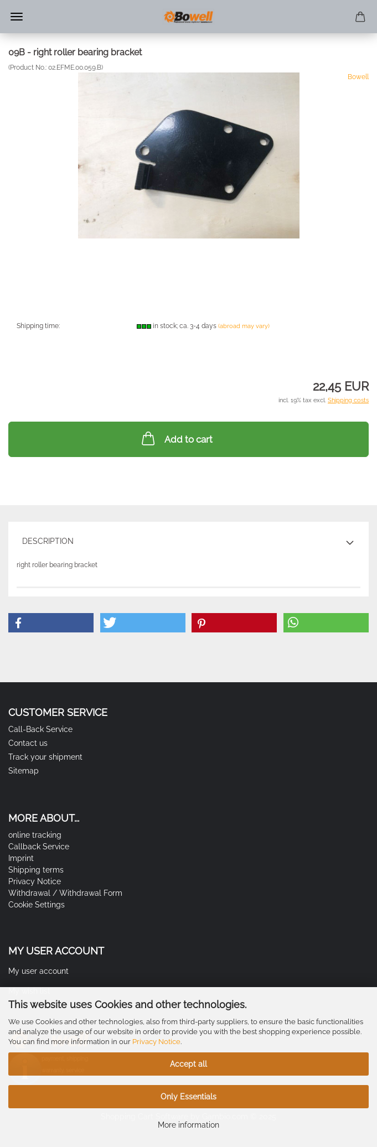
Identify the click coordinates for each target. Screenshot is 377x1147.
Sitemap (23, 770)
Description (48, 541)
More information (188, 1124)
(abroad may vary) (244, 326)
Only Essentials (188, 1096)
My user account (38, 971)
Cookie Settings (36, 904)
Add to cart (176, 438)
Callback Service (38, 846)
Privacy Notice (156, 1041)
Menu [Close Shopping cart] (17, 16)
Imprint (21, 858)
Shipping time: (38, 326)
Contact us (28, 743)
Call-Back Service (40, 729)
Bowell (358, 77)
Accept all (188, 1064)
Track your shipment (45, 756)
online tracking (34, 835)
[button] (51, 622)
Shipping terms (36, 869)
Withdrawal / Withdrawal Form (65, 893)
